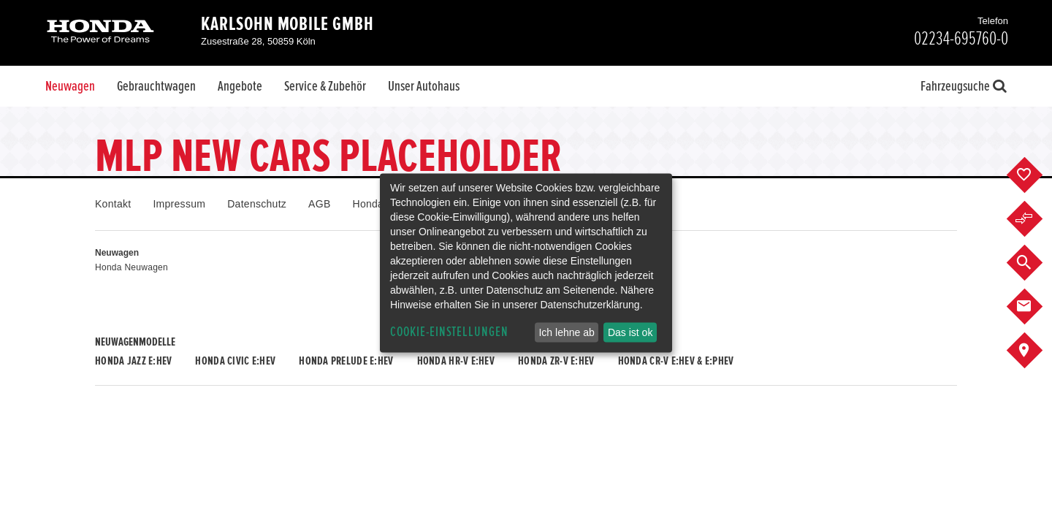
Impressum (179, 204)
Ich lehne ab (566, 332)
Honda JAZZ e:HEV (133, 361)
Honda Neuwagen (131, 267)
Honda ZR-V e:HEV (556, 361)
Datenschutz (256, 204)
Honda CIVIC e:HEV (235, 361)
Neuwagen (70, 86)
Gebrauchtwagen (156, 86)
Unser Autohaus (424, 86)
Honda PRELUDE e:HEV (346, 361)
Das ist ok (630, 332)
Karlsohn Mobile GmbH (287, 24)
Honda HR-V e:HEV (456, 361)
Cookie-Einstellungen (449, 332)
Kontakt (113, 204)
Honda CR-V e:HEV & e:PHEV (676, 361)
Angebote (240, 86)
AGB (319, 204)
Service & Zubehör (325, 86)
